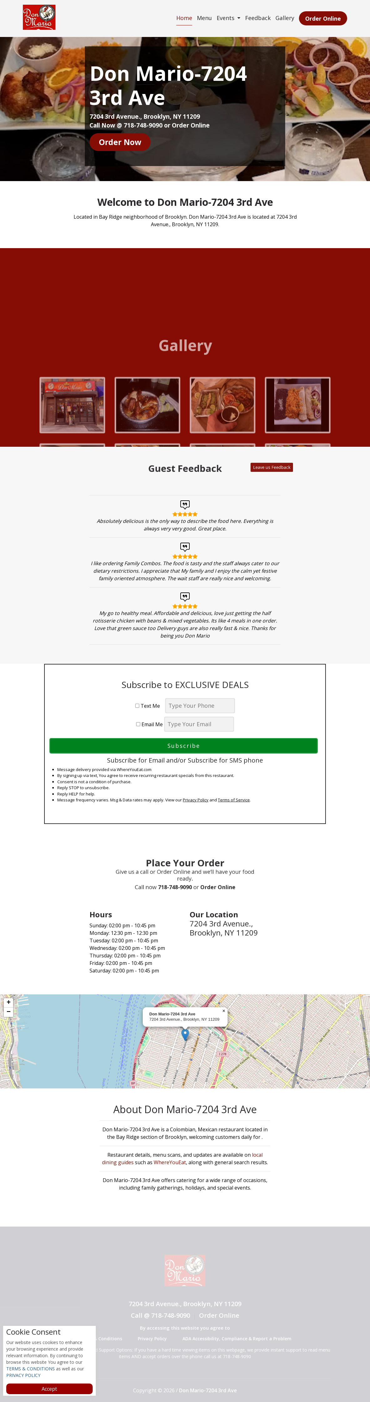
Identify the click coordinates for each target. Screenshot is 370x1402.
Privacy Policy (195, 800)
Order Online (322, 18)
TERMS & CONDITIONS (30, 1369)
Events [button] (225, 18)
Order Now (120, 142)
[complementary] (185, 1041)
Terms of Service (234, 800)
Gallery (284, 18)
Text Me (149, 705)
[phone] (200, 705)
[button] (185, 1035)
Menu (203, 18)
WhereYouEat (170, 1162)
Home (183, 18)
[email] (199, 724)
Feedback (257, 18)
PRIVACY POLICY (23, 1375)
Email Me (149, 724)
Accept (49, 1388)
